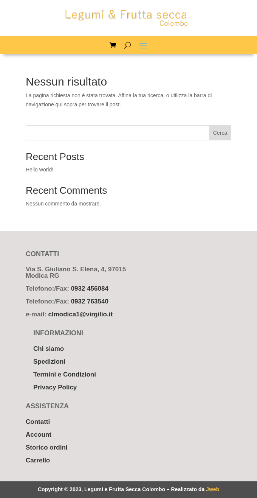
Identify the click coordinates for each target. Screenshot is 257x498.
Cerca (220, 133)
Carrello (38, 460)
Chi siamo (48, 348)
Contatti (38, 421)
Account (38, 434)
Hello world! (39, 170)
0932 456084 (89, 288)
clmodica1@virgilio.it (80, 314)
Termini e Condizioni (64, 374)
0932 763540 (89, 301)
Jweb (212, 489)
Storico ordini (47, 447)
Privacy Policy (55, 387)
